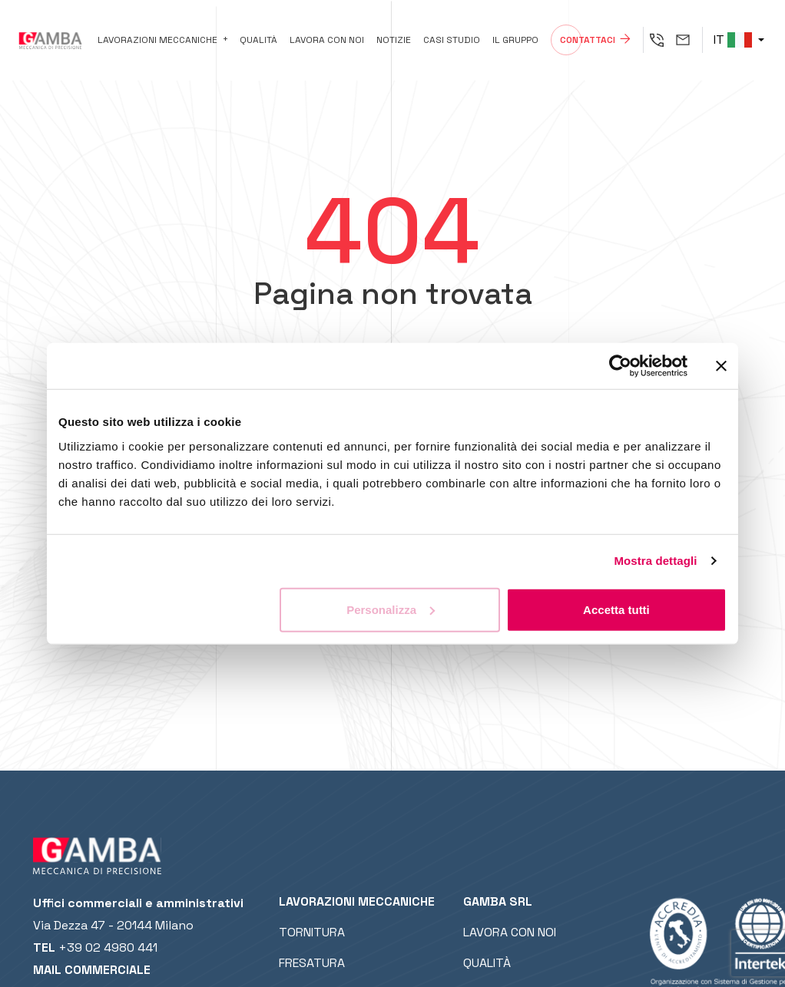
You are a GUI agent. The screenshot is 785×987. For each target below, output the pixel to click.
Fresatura (312, 963)
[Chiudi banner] (721, 366)
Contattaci (587, 40)
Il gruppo (515, 40)
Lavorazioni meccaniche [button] (157, 40)
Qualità (258, 40)
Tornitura (312, 932)
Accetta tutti (616, 609)
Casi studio (451, 40)
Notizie (393, 40)
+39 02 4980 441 (107, 947)
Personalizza (390, 609)
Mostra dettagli (655, 560)
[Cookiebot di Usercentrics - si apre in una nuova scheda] (620, 366)
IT (733, 39)
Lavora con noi (327, 40)
